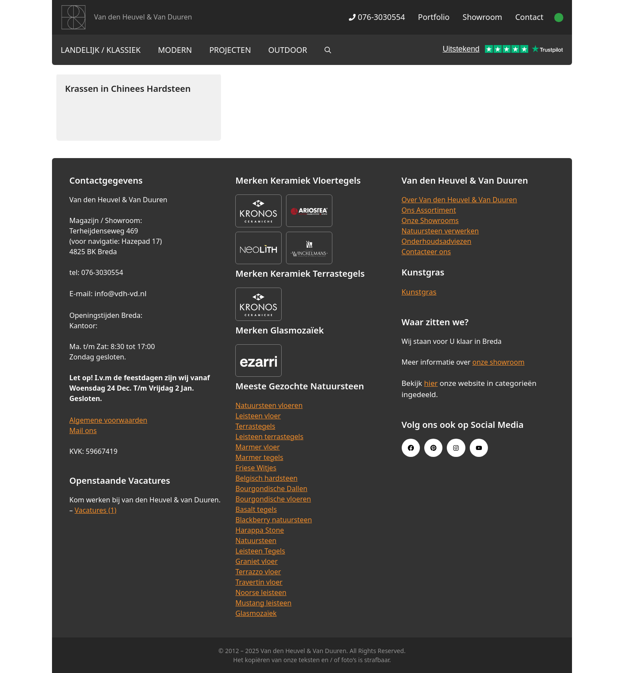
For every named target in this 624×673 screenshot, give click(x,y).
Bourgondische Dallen (271, 488)
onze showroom (498, 362)
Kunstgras (419, 292)
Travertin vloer (259, 582)
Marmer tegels (259, 457)
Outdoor (287, 50)
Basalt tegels (256, 509)
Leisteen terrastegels (269, 436)
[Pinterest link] (433, 448)
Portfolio (434, 17)
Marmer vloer (257, 447)
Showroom (482, 17)
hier (431, 383)
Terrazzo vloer (258, 571)
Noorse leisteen (260, 592)
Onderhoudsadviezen (436, 241)
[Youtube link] (479, 448)
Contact (529, 17)
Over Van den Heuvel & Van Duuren (459, 199)
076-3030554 (377, 17)
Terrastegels (255, 426)
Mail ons (83, 430)
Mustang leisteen (263, 603)
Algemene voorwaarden (108, 420)
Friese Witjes (255, 467)
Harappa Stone (259, 530)
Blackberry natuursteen (273, 519)
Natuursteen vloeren (268, 405)
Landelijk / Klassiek (101, 50)
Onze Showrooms (430, 220)
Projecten (230, 50)
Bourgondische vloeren (273, 499)
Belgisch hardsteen (266, 478)
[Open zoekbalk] (328, 50)
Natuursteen (255, 540)
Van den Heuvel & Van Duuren (143, 17)
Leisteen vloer (258, 416)
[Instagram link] (456, 448)
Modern (175, 50)
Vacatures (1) (95, 510)
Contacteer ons (426, 251)
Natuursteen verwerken (440, 231)
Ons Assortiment (429, 210)
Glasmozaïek (255, 613)
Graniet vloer (256, 561)
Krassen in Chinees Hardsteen (128, 88)
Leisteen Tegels (260, 551)
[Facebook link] (411, 448)
